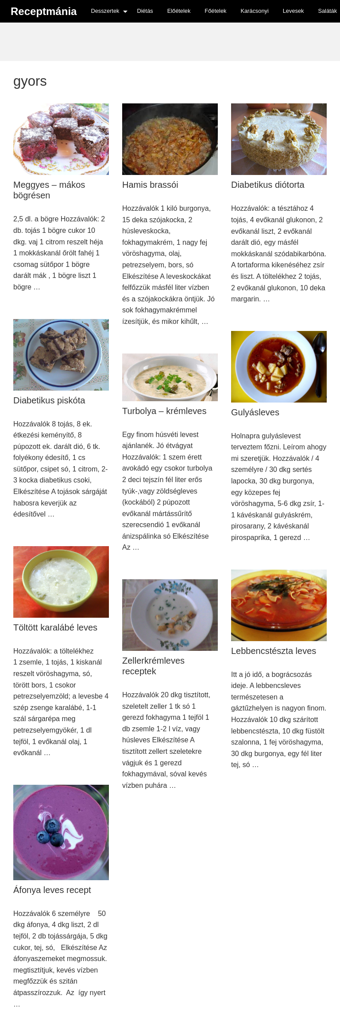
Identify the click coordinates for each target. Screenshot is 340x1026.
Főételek (215, 11)
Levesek (293, 11)
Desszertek (105, 11)
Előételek (179, 11)
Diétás (145, 11)
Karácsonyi (254, 11)
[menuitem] (107, 11)
